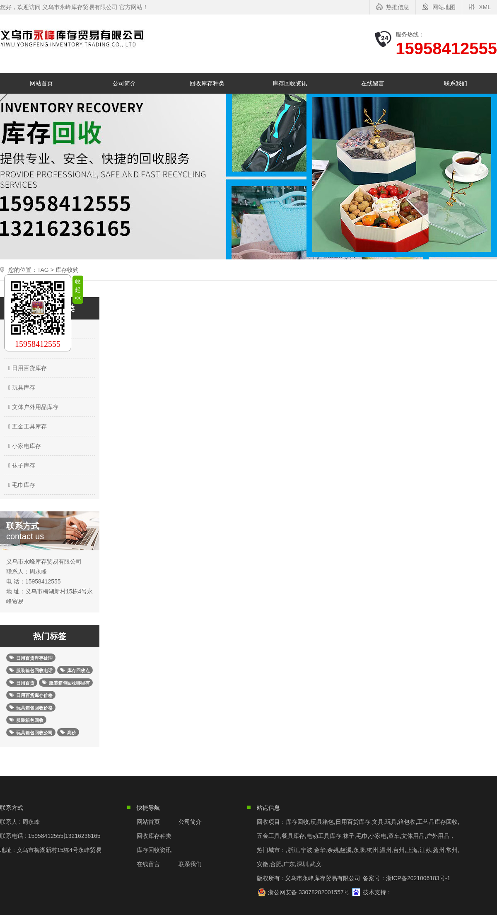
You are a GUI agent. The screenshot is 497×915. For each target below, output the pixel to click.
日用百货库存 (26, 368)
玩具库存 (20, 387)
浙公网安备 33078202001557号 (309, 892)
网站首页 (41, 83)
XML (485, 7)
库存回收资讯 (290, 83)
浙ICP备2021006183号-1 (418, 878)
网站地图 (444, 7)
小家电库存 (23, 446)
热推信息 (397, 7)
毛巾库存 (20, 485)
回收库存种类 (207, 83)
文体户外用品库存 (32, 407)
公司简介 (124, 83)
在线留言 (372, 83)
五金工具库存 (26, 426)
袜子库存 (20, 465)
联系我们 (455, 83)
